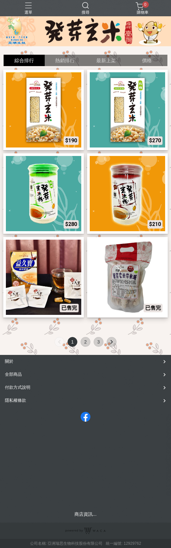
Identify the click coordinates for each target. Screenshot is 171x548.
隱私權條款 (15, 400)
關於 (9, 361)
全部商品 (13, 374)
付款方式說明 (17, 387)
